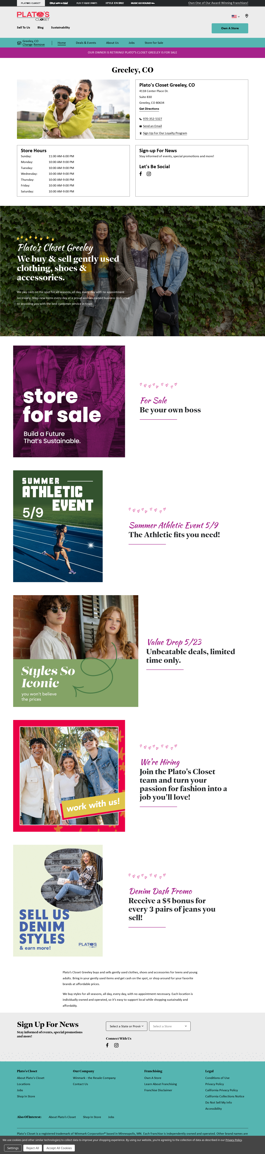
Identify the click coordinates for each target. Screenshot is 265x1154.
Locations (23, 1084)
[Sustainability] (60, 28)
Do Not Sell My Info (218, 1102)
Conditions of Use (217, 1078)
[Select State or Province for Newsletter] (126, 1026)
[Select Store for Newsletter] (170, 1026)
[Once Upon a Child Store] (59, 3)
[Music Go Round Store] (143, 3)
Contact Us (80, 1084)
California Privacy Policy (221, 1090)
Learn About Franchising (160, 1084)
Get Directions (149, 109)
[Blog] (40, 28)
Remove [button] (39, 44)
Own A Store (230, 28)
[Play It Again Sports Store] (87, 3)
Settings (13, 1148)
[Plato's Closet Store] (31, 3)
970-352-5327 (152, 119)
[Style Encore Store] (115, 3)
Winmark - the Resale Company (94, 1078)
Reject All (32, 1148)
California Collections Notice (224, 1096)
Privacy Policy (214, 1084)
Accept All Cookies (59, 1148)
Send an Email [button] (152, 126)
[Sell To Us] (25, 28)
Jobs (20, 1090)
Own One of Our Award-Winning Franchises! (218, 3)
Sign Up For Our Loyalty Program (165, 133)
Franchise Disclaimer (158, 1090)
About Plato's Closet (30, 1078)
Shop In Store (26, 1096)
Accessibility (213, 1109)
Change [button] (28, 44)
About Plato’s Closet (62, 1117)
